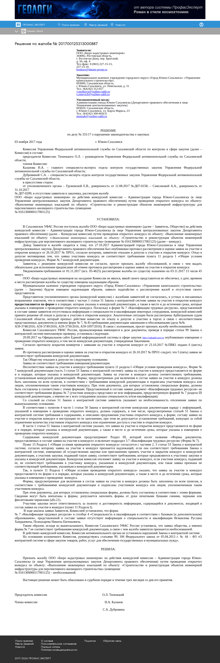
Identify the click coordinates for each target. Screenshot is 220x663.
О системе (47, 641)
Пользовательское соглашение (58, 644)
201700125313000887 (78, 44)
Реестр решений (98, 25)
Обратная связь (112, 641)
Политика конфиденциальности (59, 650)
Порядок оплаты (50, 647)
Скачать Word (35, 31)
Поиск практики (71, 25)
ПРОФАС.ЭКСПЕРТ (34, 25)
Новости (120, 25)
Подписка (90, 641)
